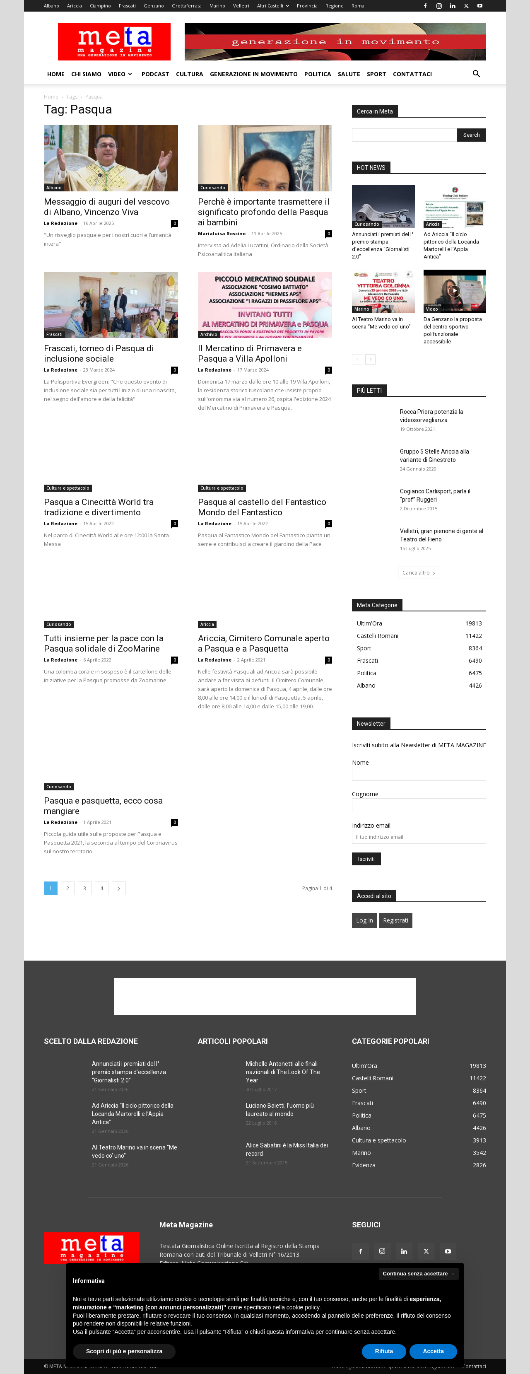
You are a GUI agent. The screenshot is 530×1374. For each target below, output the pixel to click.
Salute (349, 74)
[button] (476, 75)
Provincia (307, 5)
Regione (334, 5)
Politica (317, 74)
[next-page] (119, 888)
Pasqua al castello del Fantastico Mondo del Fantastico (262, 507)
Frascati (127, 5)
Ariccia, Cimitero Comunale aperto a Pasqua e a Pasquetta (264, 643)
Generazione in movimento (254, 74)
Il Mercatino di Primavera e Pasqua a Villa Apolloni (250, 353)
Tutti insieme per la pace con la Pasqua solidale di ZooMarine (104, 643)
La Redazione (60, 223)
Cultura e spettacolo (67, 488)
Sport (376, 74)
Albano (51, 5)
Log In (364, 920)
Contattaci (412, 74)
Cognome (365, 794)
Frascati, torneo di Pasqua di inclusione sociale (99, 353)
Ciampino (100, 5)
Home (56, 74)
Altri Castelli (273, 5)
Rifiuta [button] (384, 1351)
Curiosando (212, 188)
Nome (360, 762)
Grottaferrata (187, 5)
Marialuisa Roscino (222, 233)
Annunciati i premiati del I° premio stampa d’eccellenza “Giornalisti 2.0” (129, 1072)
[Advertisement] (265, 996)
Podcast (155, 74)
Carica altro (419, 572)
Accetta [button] (433, 1351)
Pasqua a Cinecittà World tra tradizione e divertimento (99, 507)
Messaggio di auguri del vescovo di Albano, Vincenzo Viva (107, 207)
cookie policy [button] (303, 1307)
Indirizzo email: (372, 825)
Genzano (154, 5)
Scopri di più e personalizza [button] (124, 1351)
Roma (358, 5)
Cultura (189, 74)
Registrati (395, 920)
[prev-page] (357, 359)
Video (120, 74)
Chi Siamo (86, 74)
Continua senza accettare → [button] (419, 1273)
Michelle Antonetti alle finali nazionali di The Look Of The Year (283, 1072)
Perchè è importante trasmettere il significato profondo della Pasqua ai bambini (264, 212)
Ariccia (74, 5)
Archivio (208, 334)
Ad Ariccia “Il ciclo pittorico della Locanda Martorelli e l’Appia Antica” (132, 1113)
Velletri (241, 5)
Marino (217, 5)
